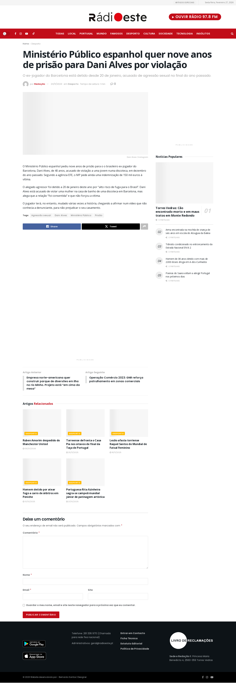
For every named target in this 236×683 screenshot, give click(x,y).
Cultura (149, 33)
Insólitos (203, 33)
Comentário (31, 533)
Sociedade (166, 33)
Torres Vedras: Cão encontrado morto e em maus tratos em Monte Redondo (177, 211)
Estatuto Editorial (131, 644)
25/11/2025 (72, 452)
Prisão (98, 215)
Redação (39, 84)
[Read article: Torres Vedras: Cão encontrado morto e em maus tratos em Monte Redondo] (184, 183)
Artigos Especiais (184, 2)
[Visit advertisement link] (85, 296)
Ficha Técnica (129, 638)
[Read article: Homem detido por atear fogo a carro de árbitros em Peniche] (42, 472)
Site (90, 590)
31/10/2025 (29, 502)
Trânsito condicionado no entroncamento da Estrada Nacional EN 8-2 (189, 246)
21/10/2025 (72, 502)
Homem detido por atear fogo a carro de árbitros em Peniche (40, 493)
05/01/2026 (29, 449)
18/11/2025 (115, 452)
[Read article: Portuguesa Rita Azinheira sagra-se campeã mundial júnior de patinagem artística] (85, 472)
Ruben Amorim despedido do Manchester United (41, 442)
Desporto (133, 33)
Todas (59, 33)
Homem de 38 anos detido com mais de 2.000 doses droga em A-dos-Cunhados (187, 260)
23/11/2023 (56, 84)
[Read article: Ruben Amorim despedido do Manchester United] (42, 423)
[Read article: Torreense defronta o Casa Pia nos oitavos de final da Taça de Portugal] (85, 423)
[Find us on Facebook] (15, 34)
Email (27, 590)
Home (26, 43)
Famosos (116, 33)
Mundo (102, 33)
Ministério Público (81, 215)
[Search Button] (232, 34)
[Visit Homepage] (118, 17)
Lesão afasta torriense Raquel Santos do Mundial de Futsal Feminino (128, 444)
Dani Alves (61, 215)
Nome (27, 575)
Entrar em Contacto (133, 633)
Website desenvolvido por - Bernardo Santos (53, 677)
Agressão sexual (41, 215)
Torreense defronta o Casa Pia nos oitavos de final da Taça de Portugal (83, 444)
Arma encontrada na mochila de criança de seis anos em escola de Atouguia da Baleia (188, 231)
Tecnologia (184, 33)
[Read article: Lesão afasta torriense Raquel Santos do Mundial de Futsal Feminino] (129, 423)
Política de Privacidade (135, 649)
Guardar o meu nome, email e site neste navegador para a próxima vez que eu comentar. (81, 605)
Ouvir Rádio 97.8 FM (195, 16)
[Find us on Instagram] (21, 34)
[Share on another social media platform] (144, 226)
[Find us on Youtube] (26, 34)
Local (72, 33)
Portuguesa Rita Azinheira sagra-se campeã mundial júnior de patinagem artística (85, 493)
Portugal (86, 33)
